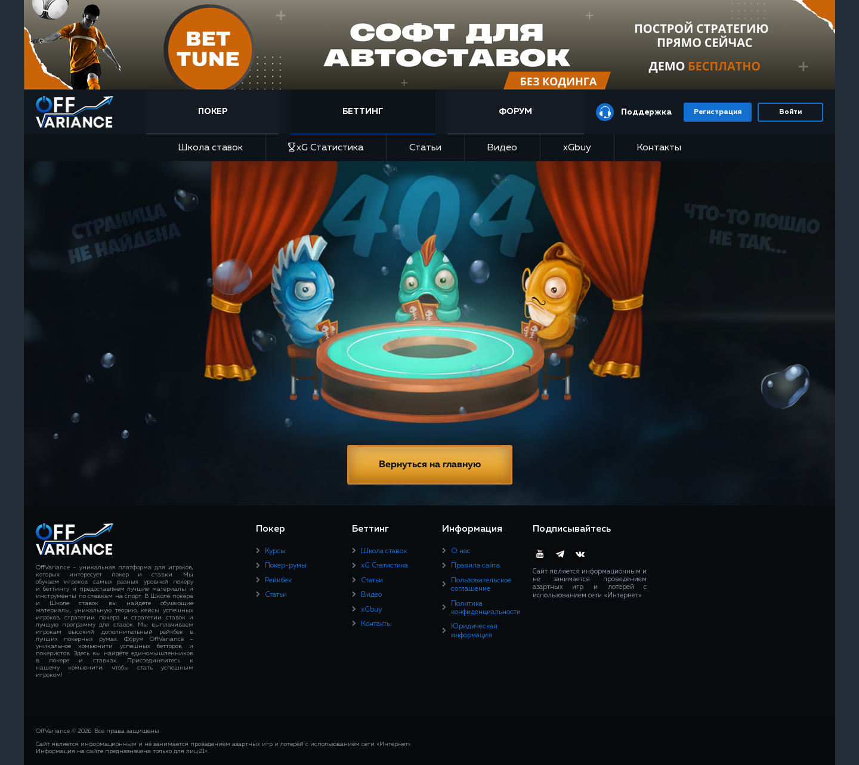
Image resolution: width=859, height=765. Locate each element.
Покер (212, 111)
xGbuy (577, 148)
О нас (461, 551)
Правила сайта (475, 565)
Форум (515, 111)
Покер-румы (286, 565)
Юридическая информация (474, 630)
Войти (790, 112)
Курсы (275, 551)
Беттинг (363, 111)
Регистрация (717, 112)
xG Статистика (325, 148)
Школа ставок (210, 148)
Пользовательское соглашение (481, 585)
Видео (502, 148)
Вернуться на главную (430, 465)
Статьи (425, 148)
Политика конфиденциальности (486, 608)
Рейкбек (278, 580)
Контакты (658, 148)
